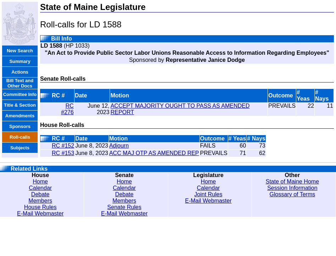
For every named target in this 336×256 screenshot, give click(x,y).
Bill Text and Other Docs (19, 83)
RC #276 (67, 109)
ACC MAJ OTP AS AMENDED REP (154, 153)
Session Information (292, 188)
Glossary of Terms (292, 194)
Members (40, 201)
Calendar (40, 188)
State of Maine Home (292, 181)
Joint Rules (208, 194)
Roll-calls (20, 137)
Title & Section (20, 105)
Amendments (19, 115)
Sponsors (20, 126)
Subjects (19, 147)
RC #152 (63, 146)
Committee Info (20, 94)
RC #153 (63, 153)
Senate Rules (124, 207)
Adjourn (119, 146)
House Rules (40, 207)
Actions (19, 72)
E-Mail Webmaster (40, 213)
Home (40, 181)
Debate (40, 194)
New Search (20, 50)
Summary (19, 61)
